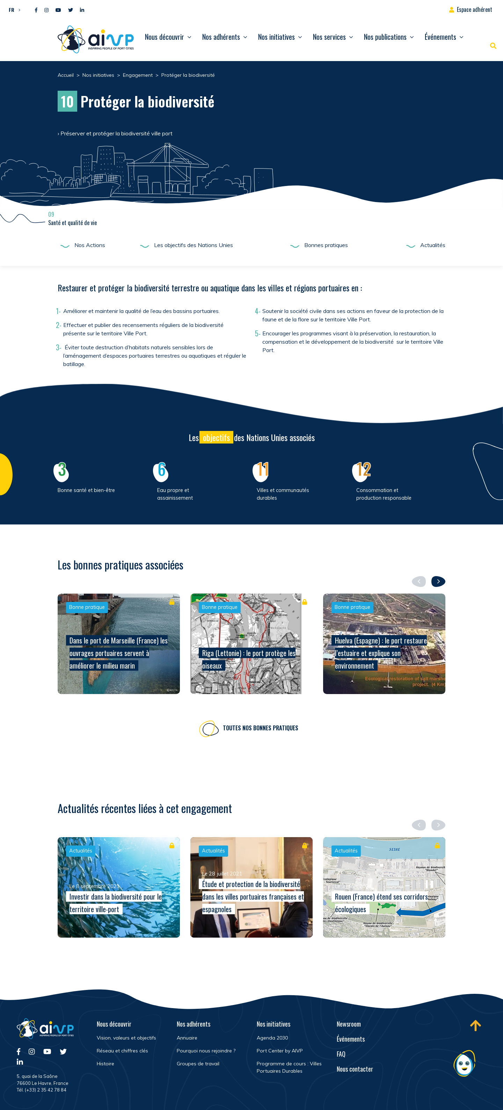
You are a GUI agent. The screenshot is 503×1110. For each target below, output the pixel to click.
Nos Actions (89, 244)
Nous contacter (355, 1068)
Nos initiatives (276, 36)
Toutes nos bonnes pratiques (260, 729)
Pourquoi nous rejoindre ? (206, 1051)
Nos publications (385, 36)
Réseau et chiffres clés (122, 1051)
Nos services (329, 36)
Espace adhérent (474, 9)
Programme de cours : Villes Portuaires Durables (289, 1067)
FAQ (341, 1053)
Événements (440, 36)
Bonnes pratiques (326, 244)
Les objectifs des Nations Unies (193, 244)
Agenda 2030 (272, 1038)
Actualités (432, 244)
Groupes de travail (198, 1063)
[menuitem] (12, 9)
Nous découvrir (164, 36)
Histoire (105, 1063)
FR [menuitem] (11, 9)
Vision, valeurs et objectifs (126, 1038)
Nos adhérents (221, 36)
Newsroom (349, 1023)
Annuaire (187, 1038)
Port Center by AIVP (280, 1051)
